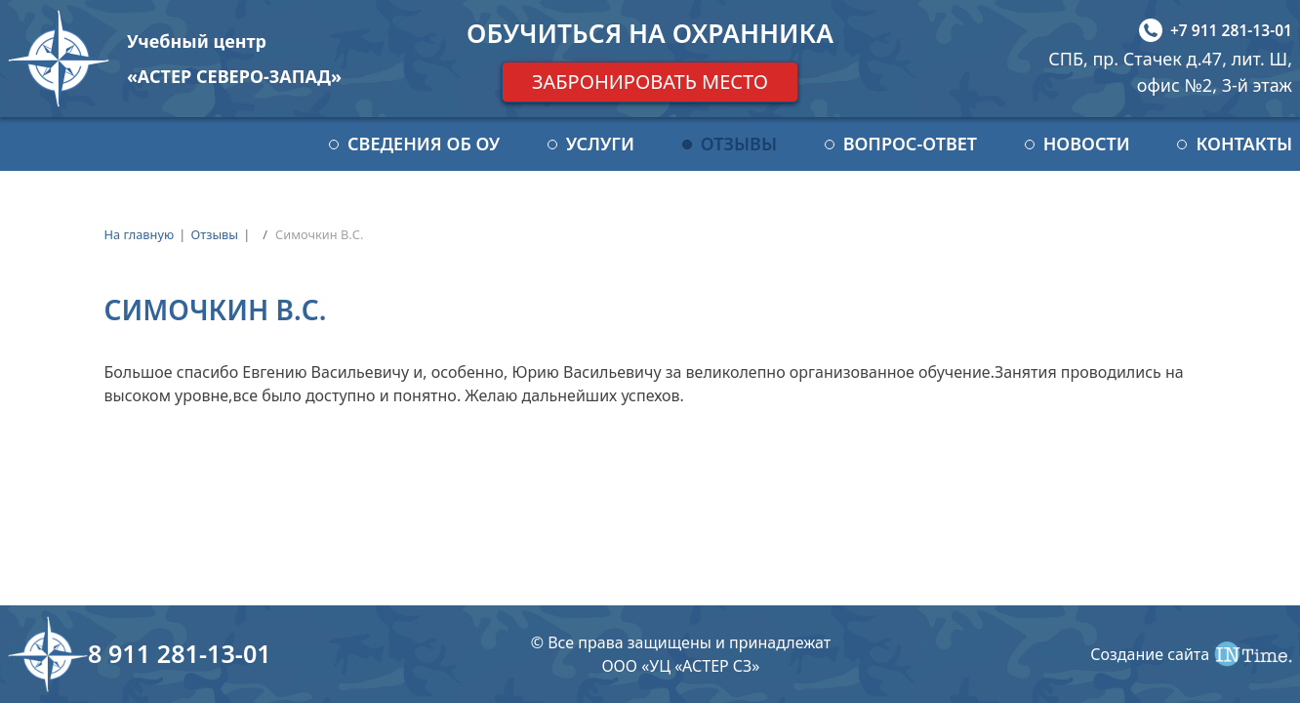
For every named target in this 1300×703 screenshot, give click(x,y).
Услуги (600, 143)
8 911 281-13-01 (179, 653)
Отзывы (739, 143)
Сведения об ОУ (423, 143)
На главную (139, 234)
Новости (1086, 143)
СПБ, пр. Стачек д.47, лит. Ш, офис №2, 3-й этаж (1170, 72)
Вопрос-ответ (910, 143)
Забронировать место (650, 81)
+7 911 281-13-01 (1231, 30)
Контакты (1244, 143)
